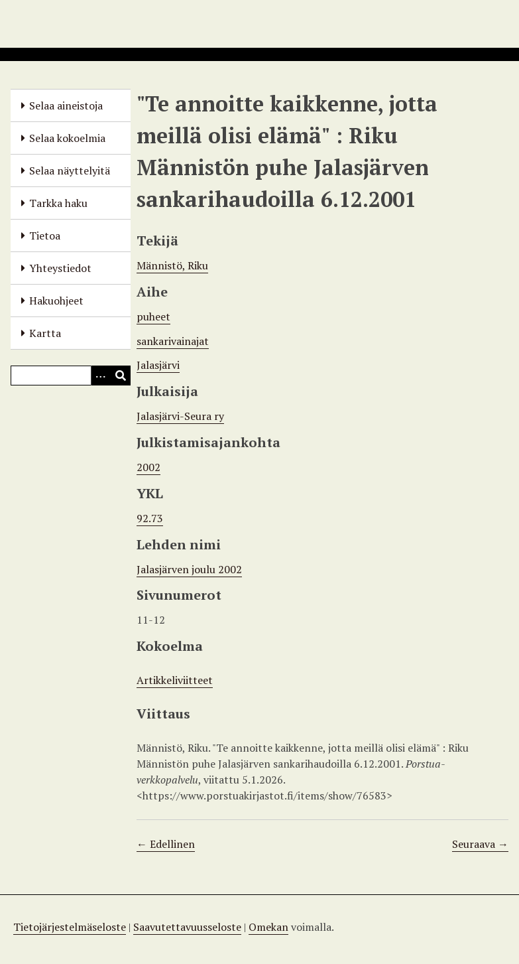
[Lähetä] (121, 375)
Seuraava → (480, 844)
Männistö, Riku (172, 265)
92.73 (150, 518)
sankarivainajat (173, 341)
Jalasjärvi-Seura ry (180, 416)
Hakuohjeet (56, 300)
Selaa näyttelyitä (69, 170)
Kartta (45, 333)
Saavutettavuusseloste (187, 927)
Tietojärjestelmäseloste (69, 927)
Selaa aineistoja (66, 105)
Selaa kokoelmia (67, 138)
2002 (148, 467)
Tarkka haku (58, 203)
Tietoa (44, 235)
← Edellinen (166, 844)
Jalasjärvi (158, 365)
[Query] (71, 375)
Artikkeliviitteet (175, 680)
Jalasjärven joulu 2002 (189, 569)
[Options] (101, 375)
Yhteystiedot (60, 268)
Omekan (268, 927)
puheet (153, 316)
